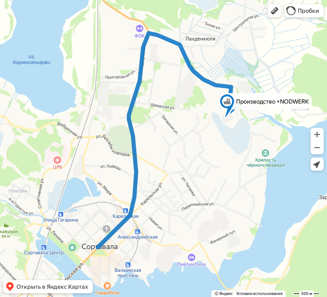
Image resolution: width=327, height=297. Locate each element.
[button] (274, 10)
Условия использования (259, 293)
